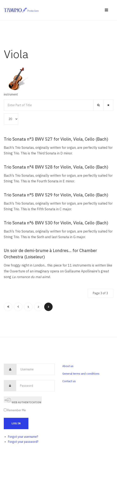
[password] (35, 385)
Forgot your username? (23, 437)
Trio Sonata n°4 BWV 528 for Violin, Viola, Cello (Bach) (56, 167)
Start (8, 307)
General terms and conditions (81, 373)
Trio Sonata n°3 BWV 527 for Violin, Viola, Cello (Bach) (56, 139)
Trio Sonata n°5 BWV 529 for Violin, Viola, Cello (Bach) (56, 195)
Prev (18, 307)
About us (67, 366)
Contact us (69, 381)
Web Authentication (23, 400)
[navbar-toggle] (106, 10)
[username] (35, 369)
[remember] (5, 410)
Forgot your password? (23, 442)
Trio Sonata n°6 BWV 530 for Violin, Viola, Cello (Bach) (56, 223)
